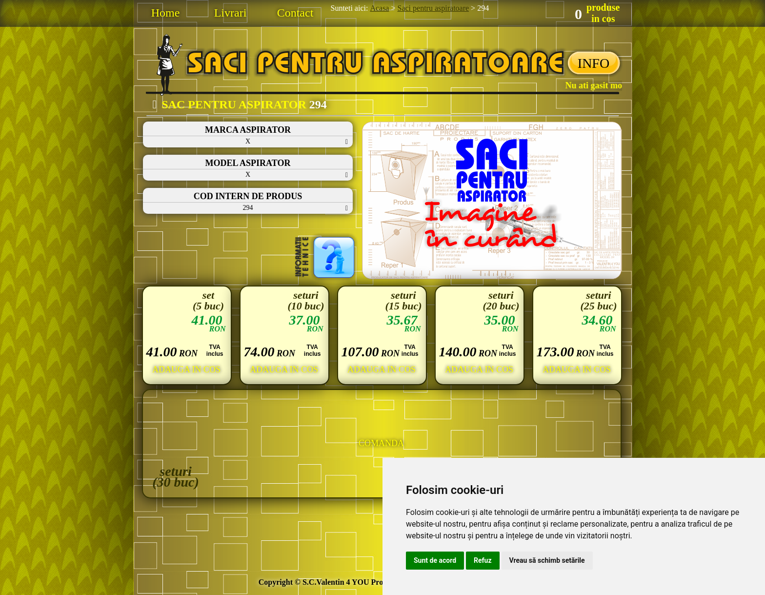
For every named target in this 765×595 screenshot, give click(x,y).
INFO (593, 63)
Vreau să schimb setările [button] (547, 560)
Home (165, 12)
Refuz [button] (483, 560)
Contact (295, 12)
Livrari (230, 12)
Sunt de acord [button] (435, 560)
